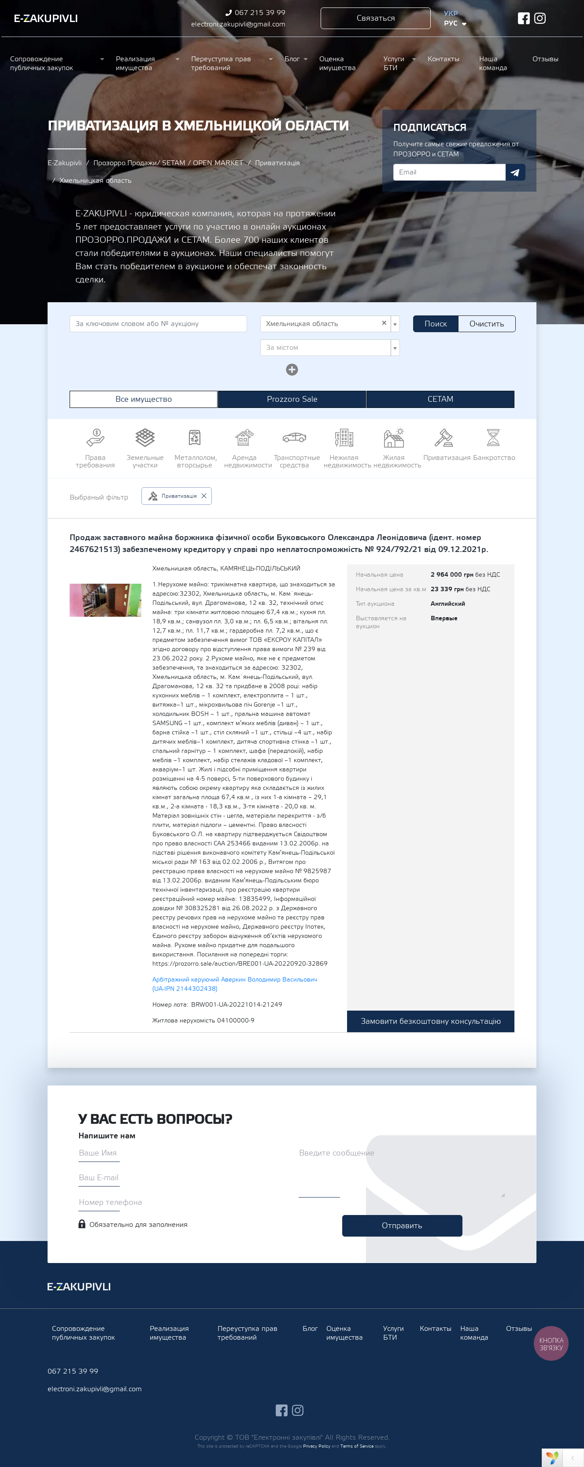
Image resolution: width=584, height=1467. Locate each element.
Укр (451, 13)
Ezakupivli (46, 18)
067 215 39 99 (260, 12)
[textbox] (327, 347)
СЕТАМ (441, 399)
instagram (540, 18)
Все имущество (143, 399)
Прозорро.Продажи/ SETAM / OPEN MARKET (168, 163)
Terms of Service (356, 1446)
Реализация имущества (135, 63)
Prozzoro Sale (292, 399)
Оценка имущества (337, 63)
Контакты (443, 59)
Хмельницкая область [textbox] (326, 324)
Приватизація (277, 163)
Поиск (436, 324)
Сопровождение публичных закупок (41, 63)
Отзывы (545, 59)
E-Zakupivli (64, 163)
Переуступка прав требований (221, 63)
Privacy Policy (316, 1446)
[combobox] (330, 323)
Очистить (486, 324)
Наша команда (493, 63)
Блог (292, 59)
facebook (524, 18)
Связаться (376, 18)
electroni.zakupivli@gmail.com (238, 24)
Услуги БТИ (394, 63)
